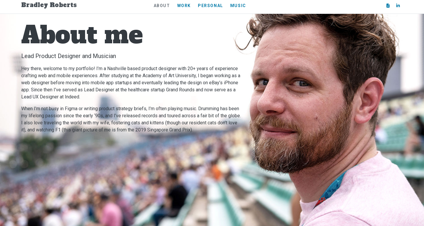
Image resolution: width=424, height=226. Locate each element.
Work (184, 5)
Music (238, 5)
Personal (210, 5)
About (162, 5)
